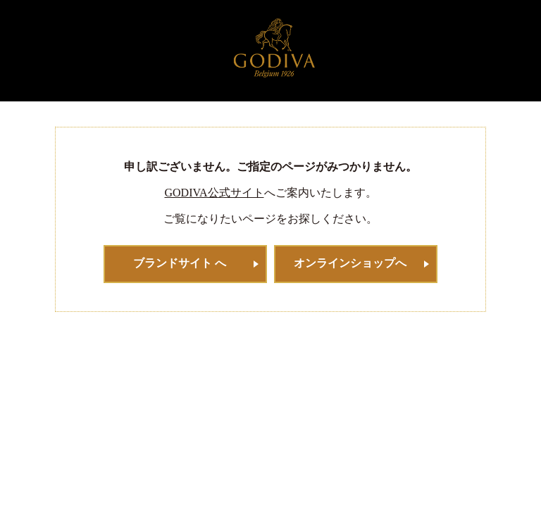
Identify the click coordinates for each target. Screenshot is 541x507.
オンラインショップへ (350, 263)
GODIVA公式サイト (213, 193)
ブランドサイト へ (179, 263)
